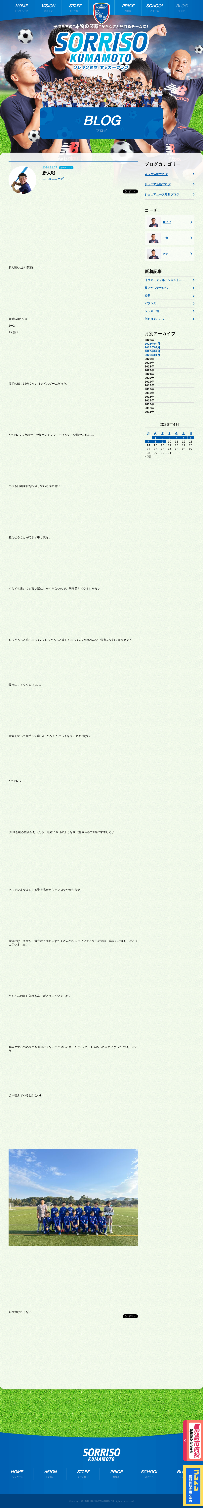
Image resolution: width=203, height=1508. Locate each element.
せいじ (159, 222)
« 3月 (148, 456)
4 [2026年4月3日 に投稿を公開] (177, 437)
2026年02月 (152, 351)
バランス (150, 303)
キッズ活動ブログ (156, 174)
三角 (157, 238)
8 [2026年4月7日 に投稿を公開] (155, 441)
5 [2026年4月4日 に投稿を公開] (183, 437)
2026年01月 (152, 355)
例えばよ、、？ (155, 318)
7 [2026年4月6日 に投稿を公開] (148, 441)
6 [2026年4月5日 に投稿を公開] (191, 437)
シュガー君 (152, 311)
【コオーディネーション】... (163, 280)
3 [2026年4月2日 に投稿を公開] (170, 437)
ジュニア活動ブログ (158, 184)
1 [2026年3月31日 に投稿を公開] (155, 437)
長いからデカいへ (156, 287)
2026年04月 (152, 343)
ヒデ (157, 254)
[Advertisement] (73, 232)
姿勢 (147, 295)
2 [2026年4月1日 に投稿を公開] (162, 437)
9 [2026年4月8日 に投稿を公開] (162, 441)
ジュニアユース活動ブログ (162, 194)
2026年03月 (152, 347)
